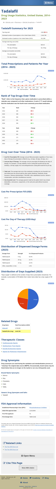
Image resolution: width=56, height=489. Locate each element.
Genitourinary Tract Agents (11, 346)
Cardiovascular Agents (10, 343)
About (24, 482)
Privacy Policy (28, 486)
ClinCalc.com (9, 22)
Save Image (51, 70)
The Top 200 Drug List (11, 447)
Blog (45, 478)
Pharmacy (18, 22)
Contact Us (34, 486)
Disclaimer (21, 486)
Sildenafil (5, 328)
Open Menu (28, 456)
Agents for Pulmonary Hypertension (14, 351)
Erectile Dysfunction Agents (12, 348)
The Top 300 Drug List (11, 449)
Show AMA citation (28, 468)
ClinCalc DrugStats (29, 22)
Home (24, 478)
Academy (34, 478)
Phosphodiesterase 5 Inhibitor (38, 407)
